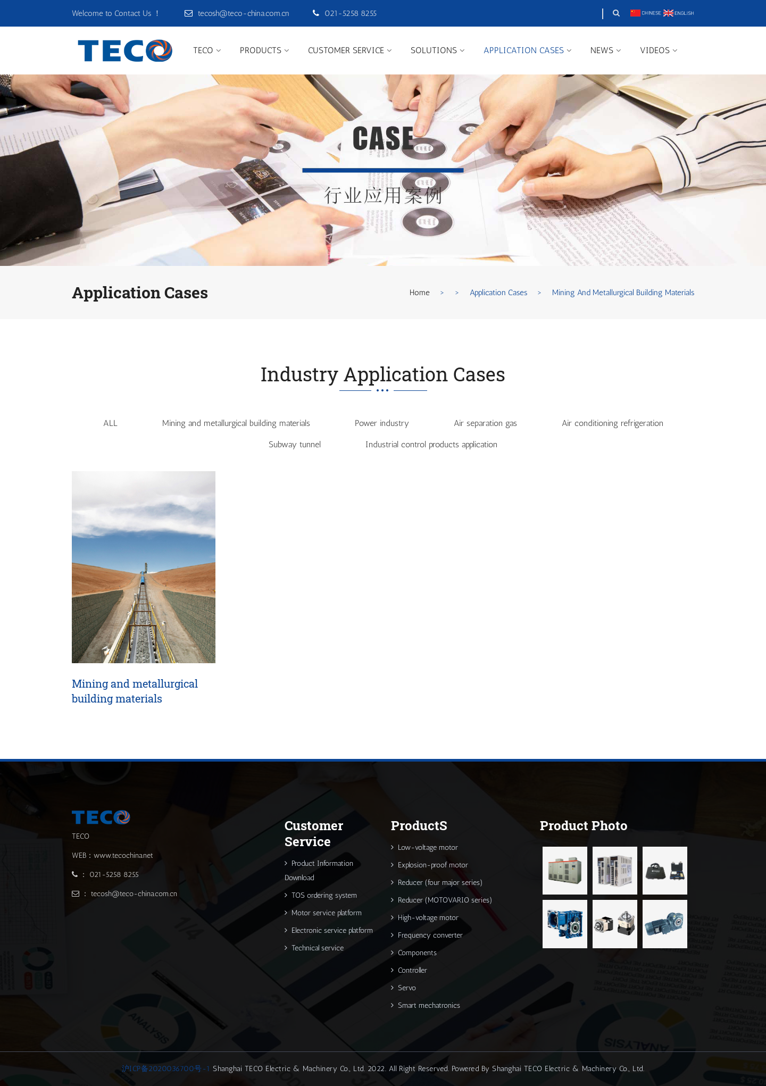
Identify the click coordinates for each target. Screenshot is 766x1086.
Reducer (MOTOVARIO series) (442, 900)
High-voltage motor (425, 917)
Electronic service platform (329, 930)
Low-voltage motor (424, 847)
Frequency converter (427, 935)
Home (420, 292)
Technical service (314, 948)
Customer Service (346, 50)
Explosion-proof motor (429, 865)
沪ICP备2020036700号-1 (166, 1068)
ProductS (260, 50)
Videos (655, 50)
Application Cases (524, 50)
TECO (203, 50)
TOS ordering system (321, 895)
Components (414, 952)
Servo (403, 987)
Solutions (434, 50)
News (601, 50)
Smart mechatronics (425, 1005)
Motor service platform (323, 912)
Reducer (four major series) (437, 882)
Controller (409, 970)
